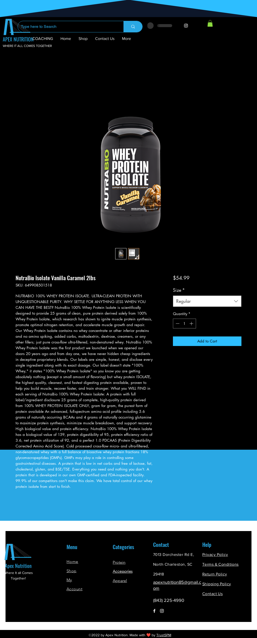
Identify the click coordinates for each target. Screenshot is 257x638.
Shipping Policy (216, 584)
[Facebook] (154, 610)
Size (179, 290)
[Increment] (191, 323)
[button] (210, 23)
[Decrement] (177, 323)
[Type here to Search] (67, 26)
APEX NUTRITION (18, 39)
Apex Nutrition (18, 565)
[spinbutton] (184, 323)
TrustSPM (163, 635)
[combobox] (207, 301)
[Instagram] (185, 25)
